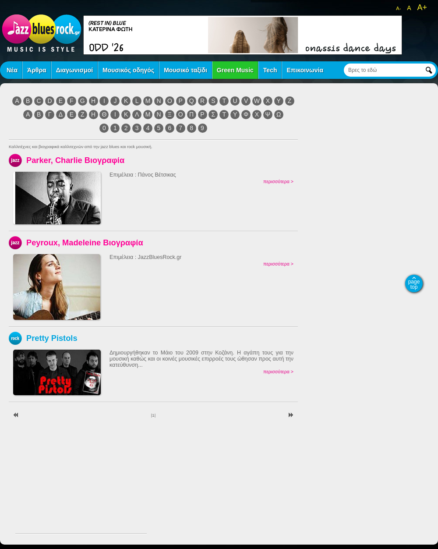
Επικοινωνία (304, 70)
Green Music (235, 70)
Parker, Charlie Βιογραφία (75, 160)
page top (414, 284)
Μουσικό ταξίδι (185, 70)
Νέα (12, 70)
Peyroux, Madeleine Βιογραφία (84, 242)
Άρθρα (36, 70)
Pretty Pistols (52, 338)
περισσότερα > (278, 181)
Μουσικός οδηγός (128, 70)
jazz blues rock (41, 33)
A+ (422, 7)
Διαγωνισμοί (74, 70)
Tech (270, 70)
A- (398, 8)
